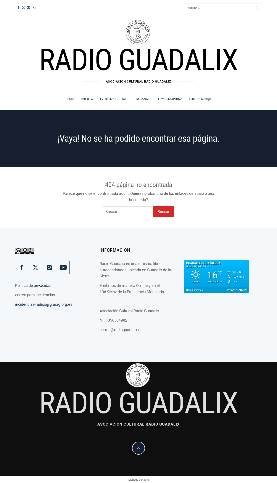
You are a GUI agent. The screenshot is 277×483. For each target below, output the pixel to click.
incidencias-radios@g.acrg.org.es (43, 304)
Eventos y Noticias (113, 99)
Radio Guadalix (138, 60)
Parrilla (87, 99)
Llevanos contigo (169, 99)
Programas (141, 99)
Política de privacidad (33, 285)
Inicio (70, 99)
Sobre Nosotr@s (200, 99)
